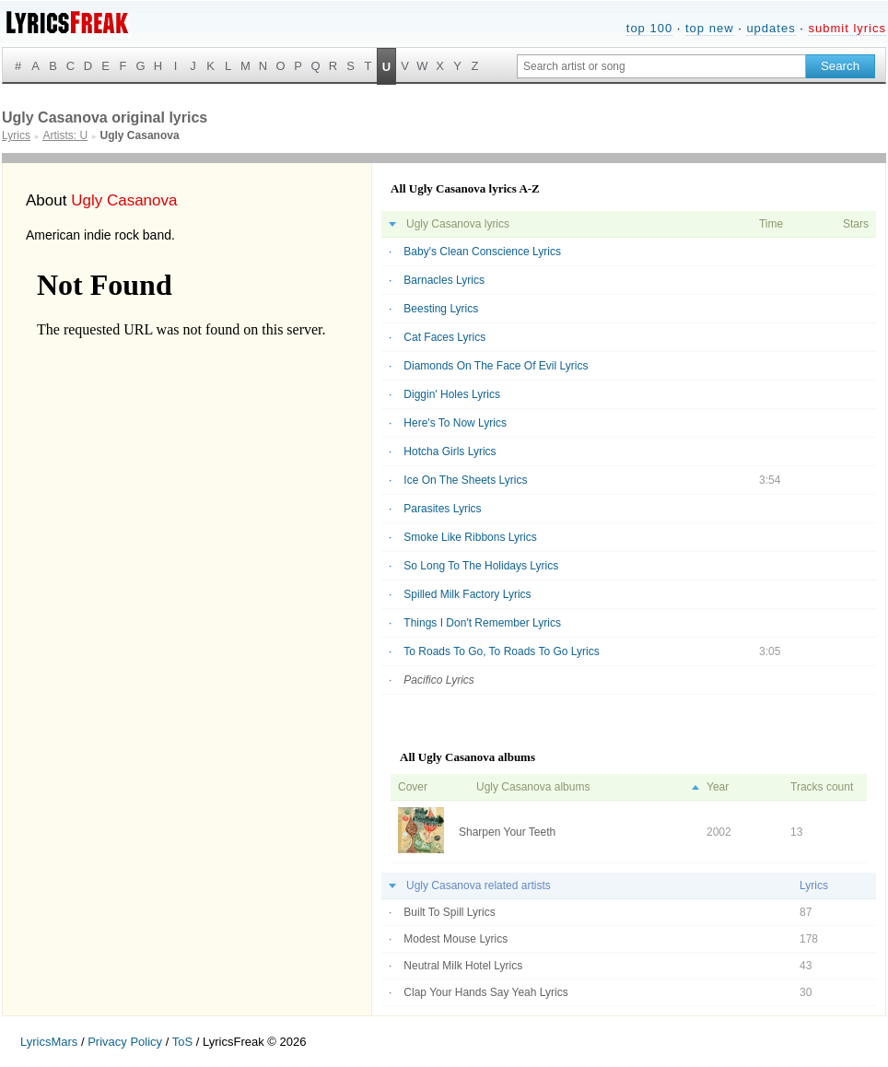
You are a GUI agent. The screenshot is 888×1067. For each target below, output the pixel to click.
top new (709, 28)
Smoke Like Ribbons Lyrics (469, 537)
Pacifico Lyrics (438, 680)
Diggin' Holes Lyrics (451, 394)
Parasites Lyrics (442, 508)
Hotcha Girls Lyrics (449, 451)
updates (770, 28)
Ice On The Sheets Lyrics (465, 480)
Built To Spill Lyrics (449, 912)
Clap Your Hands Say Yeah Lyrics (485, 992)
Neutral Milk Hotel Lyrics (462, 965)
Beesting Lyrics (440, 308)
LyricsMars (48, 1042)
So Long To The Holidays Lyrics (480, 565)
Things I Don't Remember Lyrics (482, 622)
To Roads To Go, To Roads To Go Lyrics (501, 651)
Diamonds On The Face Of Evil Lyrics (495, 365)
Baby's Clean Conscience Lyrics (482, 251)
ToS (182, 1042)
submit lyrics (847, 28)
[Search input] (661, 66)
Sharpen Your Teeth (507, 832)
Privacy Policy (125, 1042)
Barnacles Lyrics (444, 280)
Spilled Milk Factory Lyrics (467, 594)
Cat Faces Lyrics (444, 337)
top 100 (649, 28)
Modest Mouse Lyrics (455, 938)
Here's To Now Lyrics (455, 422)
